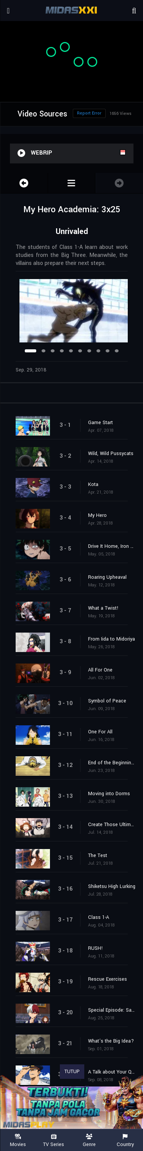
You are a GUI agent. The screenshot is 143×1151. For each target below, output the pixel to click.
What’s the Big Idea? (111, 1041)
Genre (90, 1140)
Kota (93, 484)
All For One (100, 670)
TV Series (54, 1140)
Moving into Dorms (109, 793)
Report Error (89, 113)
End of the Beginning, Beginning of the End (111, 762)
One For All (100, 731)
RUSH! (95, 948)
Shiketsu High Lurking (111, 886)
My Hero (97, 515)
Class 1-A (98, 917)
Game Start (100, 422)
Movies (18, 1140)
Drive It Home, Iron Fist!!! (111, 546)
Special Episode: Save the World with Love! (111, 1010)
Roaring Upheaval (107, 577)
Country (125, 1140)
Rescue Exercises (107, 979)
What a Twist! (103, 608)
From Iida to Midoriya (111, 639)
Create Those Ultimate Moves (111, 824)
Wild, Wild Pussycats (110, 453)
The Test (97, 855)
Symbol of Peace (107, 700)
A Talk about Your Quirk (111, 1072)
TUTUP (72, 1071)
